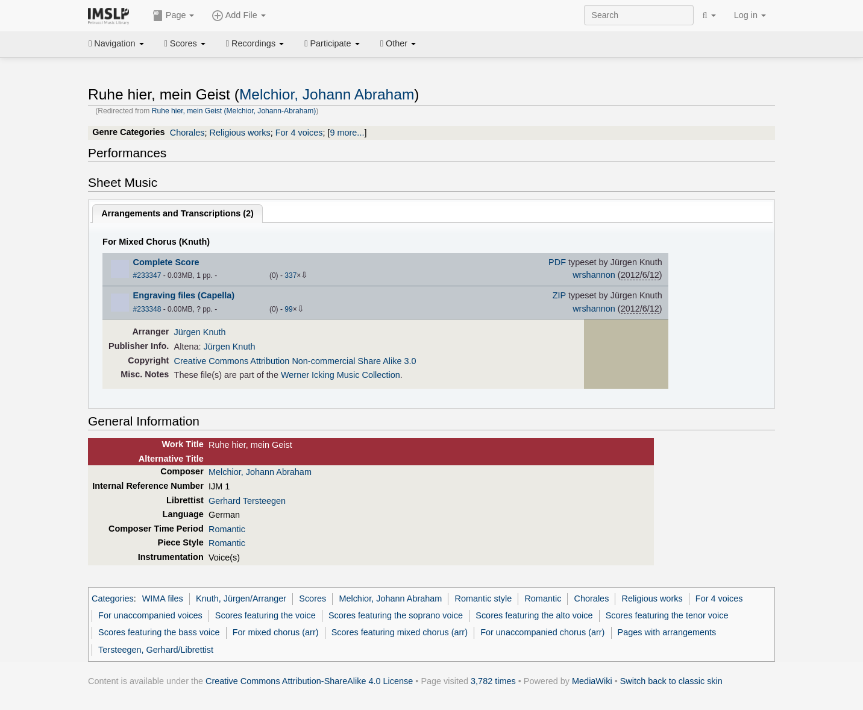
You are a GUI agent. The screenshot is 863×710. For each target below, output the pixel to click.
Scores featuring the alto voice (533, 615)
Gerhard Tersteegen (247, 501)
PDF (557, 262)
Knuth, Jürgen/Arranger (241, 598)
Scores (185, 43)
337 (290, 275)
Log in (750, 15)
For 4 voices (299, 132)
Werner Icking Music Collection (340, 375)
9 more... (347, 132)
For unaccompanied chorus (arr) (542, 632)
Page (173, 15)
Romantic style (483, 598)
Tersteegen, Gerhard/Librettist (155, 650)
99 (288, 309)
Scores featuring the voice (265, 615)
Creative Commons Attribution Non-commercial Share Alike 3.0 (295, 361)
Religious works (240, 132)
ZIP (559, 295)
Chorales (187, 132)
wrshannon (594, 275)
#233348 (147, 309)
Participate (332, 43)
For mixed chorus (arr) (276, 632)
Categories (113, 598)
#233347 (147, 275)
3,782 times (493, 681)
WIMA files (162, 598)
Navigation (116, 43)
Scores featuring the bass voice (158, 632)
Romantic (227, 529)
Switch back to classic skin (671, 681)
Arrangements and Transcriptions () (177, 213)
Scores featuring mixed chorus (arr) (399, 632)
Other (398, 43)
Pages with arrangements (667, 632)
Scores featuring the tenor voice (667, 615)
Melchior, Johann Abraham (326, 94)
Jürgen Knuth (200, 332)
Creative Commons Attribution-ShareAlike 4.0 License (309, 681)
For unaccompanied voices (150, 615)
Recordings (255, 43)
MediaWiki (592, 681)
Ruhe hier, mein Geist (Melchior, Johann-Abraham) (234, 111)
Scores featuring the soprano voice (395, 615)
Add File (238, 15)
